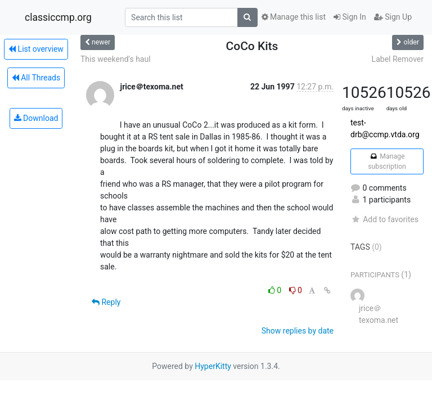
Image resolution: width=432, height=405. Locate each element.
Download (36, 118)
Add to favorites (384, 219)
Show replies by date (298, 330)
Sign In (350, 16)
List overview (36, 48)
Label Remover (398, 59)
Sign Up (393, 16)
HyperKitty (213, 366)
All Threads (36, 77)
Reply (106, 302)
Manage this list (294, 16)
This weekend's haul (115, 59)
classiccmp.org (58, 17)
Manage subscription (387, 161)
